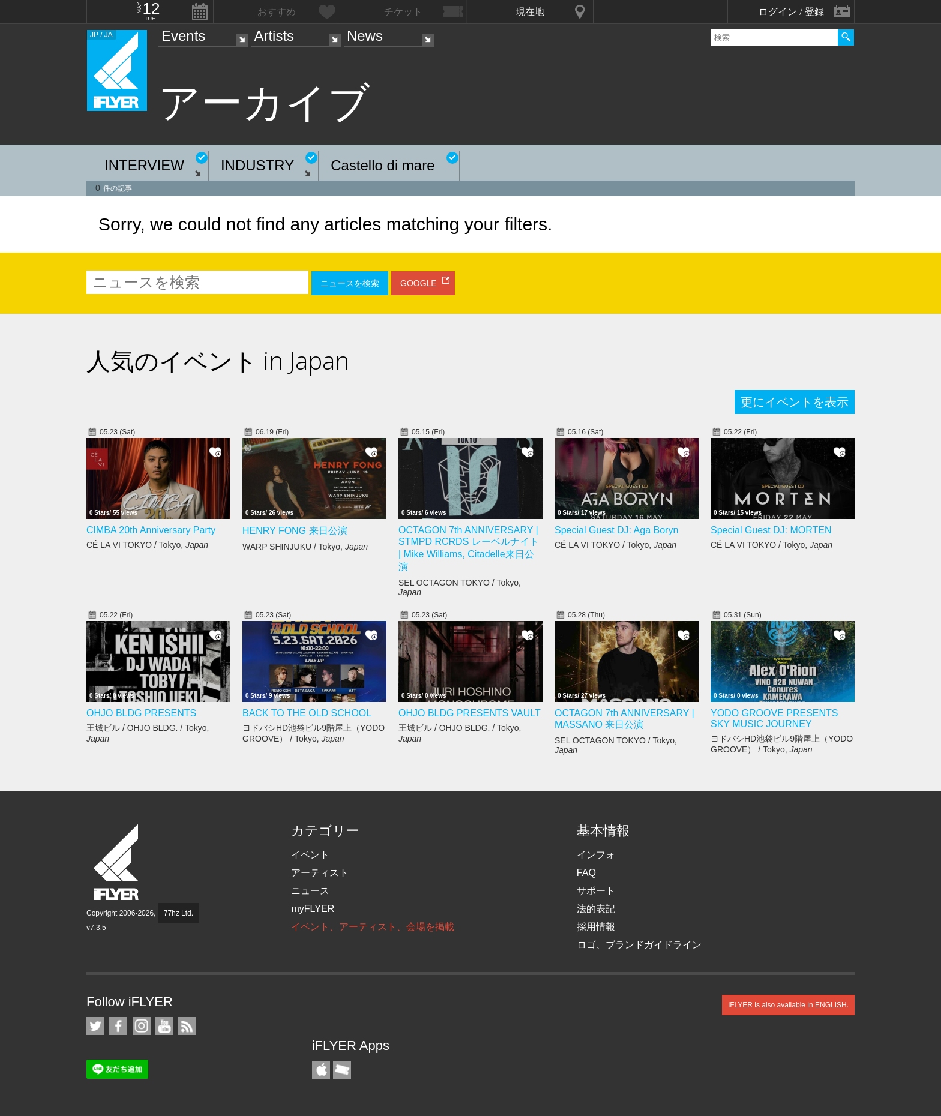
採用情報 (596, 927)
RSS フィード (187, 1026)
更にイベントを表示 (795, 402)
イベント (310, 855)
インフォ (596, 855)
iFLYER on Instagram (142, 1026)
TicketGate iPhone (342, 1070)
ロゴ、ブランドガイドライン (639, 945)
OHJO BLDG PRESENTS (141, 713)
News (365, 36)
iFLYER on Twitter (95, 1026)
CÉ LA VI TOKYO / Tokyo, (147, 545)
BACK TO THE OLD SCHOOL (306, 713)
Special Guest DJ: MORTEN (771, 530)
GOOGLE (418, 283)
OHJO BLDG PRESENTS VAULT (469, 713)
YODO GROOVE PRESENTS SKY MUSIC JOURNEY (774, 718)
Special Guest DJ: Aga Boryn (616, 530)
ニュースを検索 (349, 283)
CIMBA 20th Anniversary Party (150, 530)
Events (183, 36)
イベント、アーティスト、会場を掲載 (372, 927)
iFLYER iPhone (321, 1070)
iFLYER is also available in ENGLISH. (788, 1005)
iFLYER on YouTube (164, 1026)
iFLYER (117, 862)
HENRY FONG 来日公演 (294, 531)
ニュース (310, 891)
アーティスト (320, 873)
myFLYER (312, 909)
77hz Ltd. (178, 913)
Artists (274, 36)
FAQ (586, 873)
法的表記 (596, 909)
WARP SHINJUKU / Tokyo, (305, 546)
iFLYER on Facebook (118, 1026)
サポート (596, 891)
